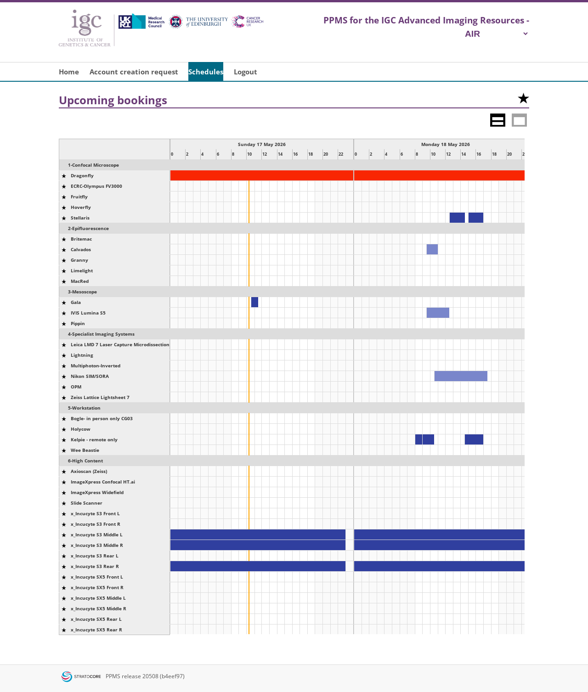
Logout (245, 71)
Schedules (205, 71)
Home (69, 71)
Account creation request (134, 71)
